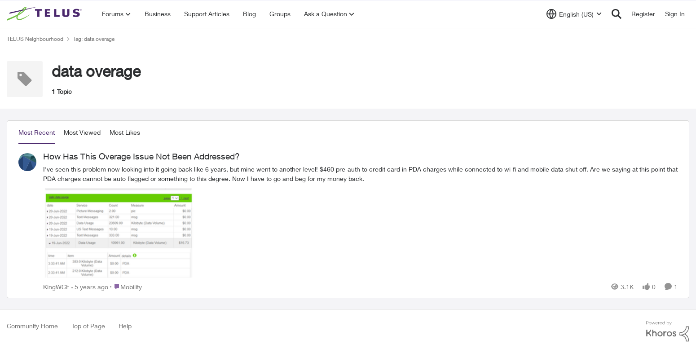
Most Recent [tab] (36, 132)
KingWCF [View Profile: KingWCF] (56, 286)
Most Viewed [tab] (82, 132)
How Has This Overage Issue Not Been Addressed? (141, 156)
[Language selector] (574, 14)
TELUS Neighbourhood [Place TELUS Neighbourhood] (35, 38)
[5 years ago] (89, 286)
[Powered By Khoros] (667, 331)
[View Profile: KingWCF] (27, 162)
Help (125, 326)
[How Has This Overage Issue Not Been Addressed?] (360, 221)
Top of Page (88, 326)
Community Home (32, 326)
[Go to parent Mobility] (126, 286)
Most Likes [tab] (125, 132)
